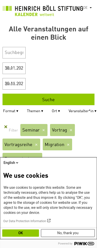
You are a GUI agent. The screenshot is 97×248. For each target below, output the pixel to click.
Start (10, 68)
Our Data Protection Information (24, 221)
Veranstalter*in (81, 111)
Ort (54, 111)
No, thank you (68, 233)
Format (9, 111)
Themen (33, 111)
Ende (10, 84)
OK (20, 233)
